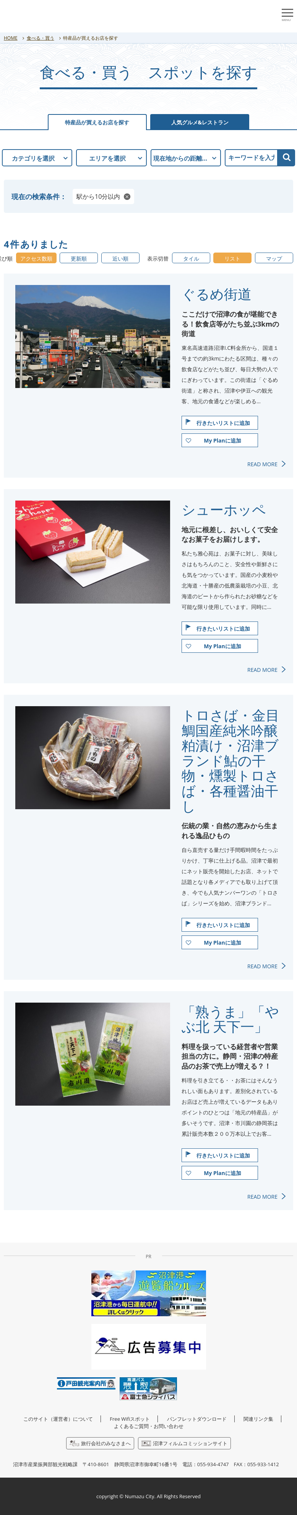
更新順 (79, 258)
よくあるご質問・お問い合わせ (148, 1426)
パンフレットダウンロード (197, 1418)
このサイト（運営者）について (58, 1418)
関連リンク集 (258, 1418)
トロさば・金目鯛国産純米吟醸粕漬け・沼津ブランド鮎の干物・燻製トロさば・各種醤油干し (230, 760)
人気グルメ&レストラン (200, 122)
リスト (232, 258)
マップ (274, 258)
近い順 (120, 258)
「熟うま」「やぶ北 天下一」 (230, 1019)
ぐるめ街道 (217, 294)
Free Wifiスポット (130, 1418)
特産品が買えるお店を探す (97, 122)
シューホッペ (224, 509)
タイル (191, 258)
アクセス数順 (36, 258)
